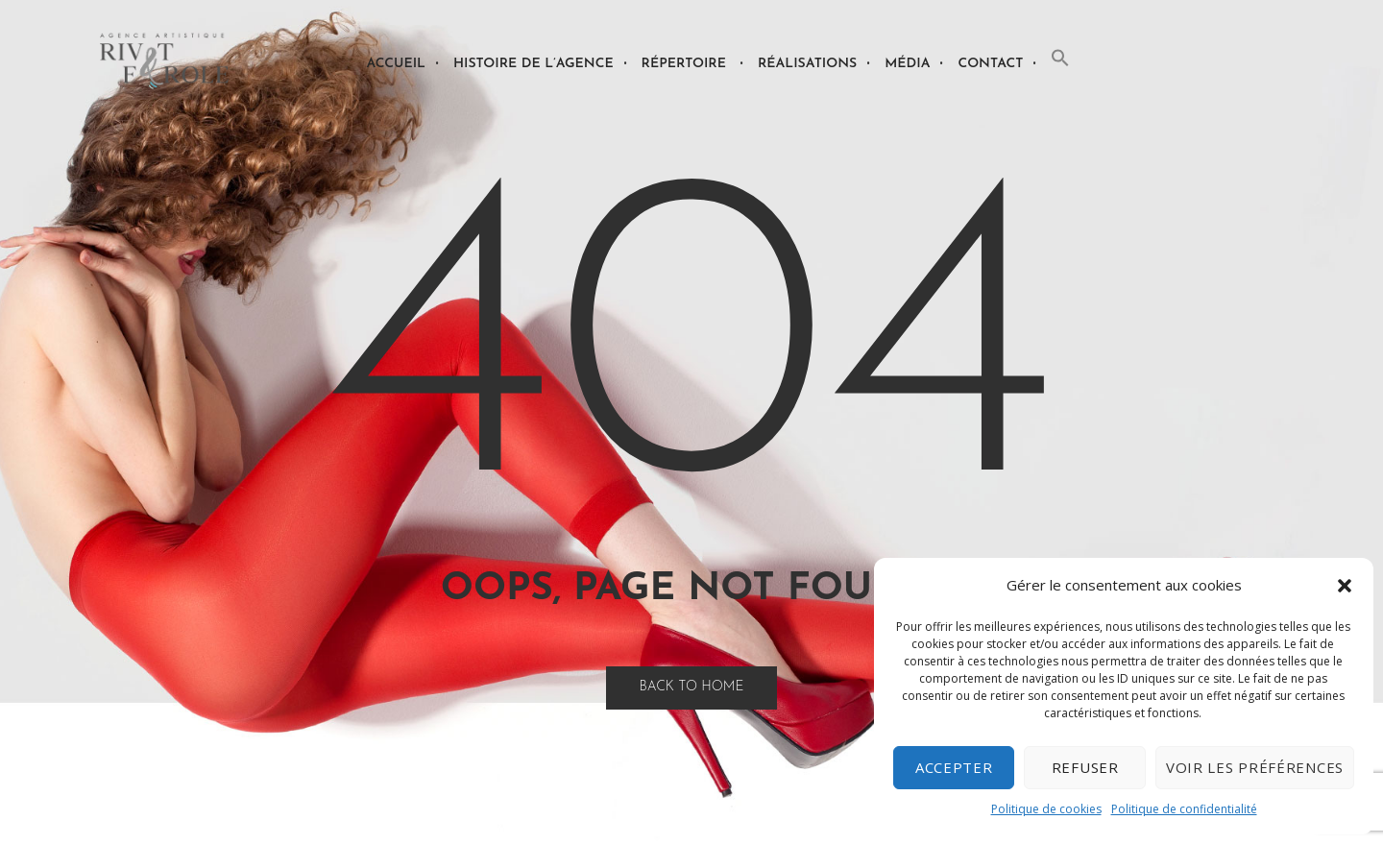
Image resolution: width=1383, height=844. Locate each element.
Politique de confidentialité (1184, 809)
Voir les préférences (1255, 767)
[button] (1344, 585)
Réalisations (807, 64)
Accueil (395, 64)
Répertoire (684, 64)
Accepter (954, 767)
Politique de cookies (1046, 809)
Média (907, 64)
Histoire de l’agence (533, 64)
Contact (990, 64)
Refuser (1085, 767)
